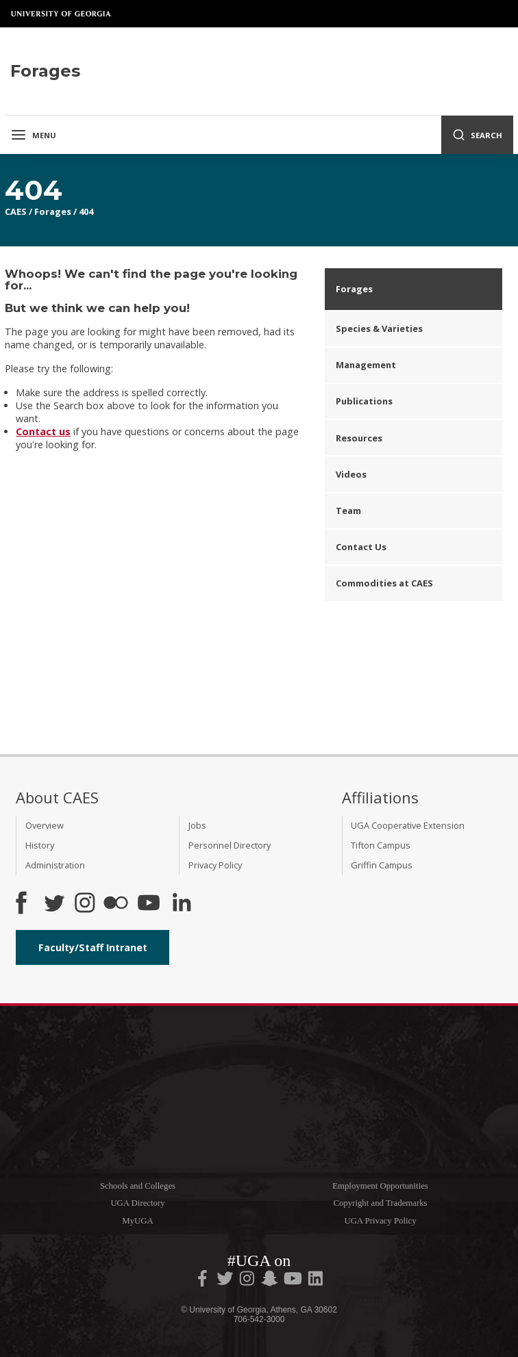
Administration (55, 865)
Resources (359, 438)
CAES (16, 211)
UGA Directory (137, 1203)
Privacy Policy (215, 865)
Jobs (197, 825)
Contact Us (361, 547)
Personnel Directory (229, 845)
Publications (364, 401)
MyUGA (137, 1221)
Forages (52, 211)
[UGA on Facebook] (203, 1281)
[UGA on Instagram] (248, 1281)
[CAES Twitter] (54, 904)
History (39, 845)
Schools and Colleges (137, 1186)
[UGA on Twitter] (226, 1281)
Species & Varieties (379, 328)
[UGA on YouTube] (294, 1281)
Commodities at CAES (384, 583)
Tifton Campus (380, 845)
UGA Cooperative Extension (408, 825)
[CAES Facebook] (21, 904)
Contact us (43, 431)
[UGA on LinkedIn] (315, 1281)
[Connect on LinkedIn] (181, 904)
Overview (44, 825)
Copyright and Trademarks (380, 1203)
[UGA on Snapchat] (270, 1281)
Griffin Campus (381, 865)
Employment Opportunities (380, 1186)
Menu (33, 135)
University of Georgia (61, 13)
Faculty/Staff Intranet (92, 947)
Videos (351, 474)
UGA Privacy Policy (380, 1221)
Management (366, 365)
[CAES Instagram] (85, 904)
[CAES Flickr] (115, 904)
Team (348, 510)
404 (86, 211)
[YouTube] (148, 904)
